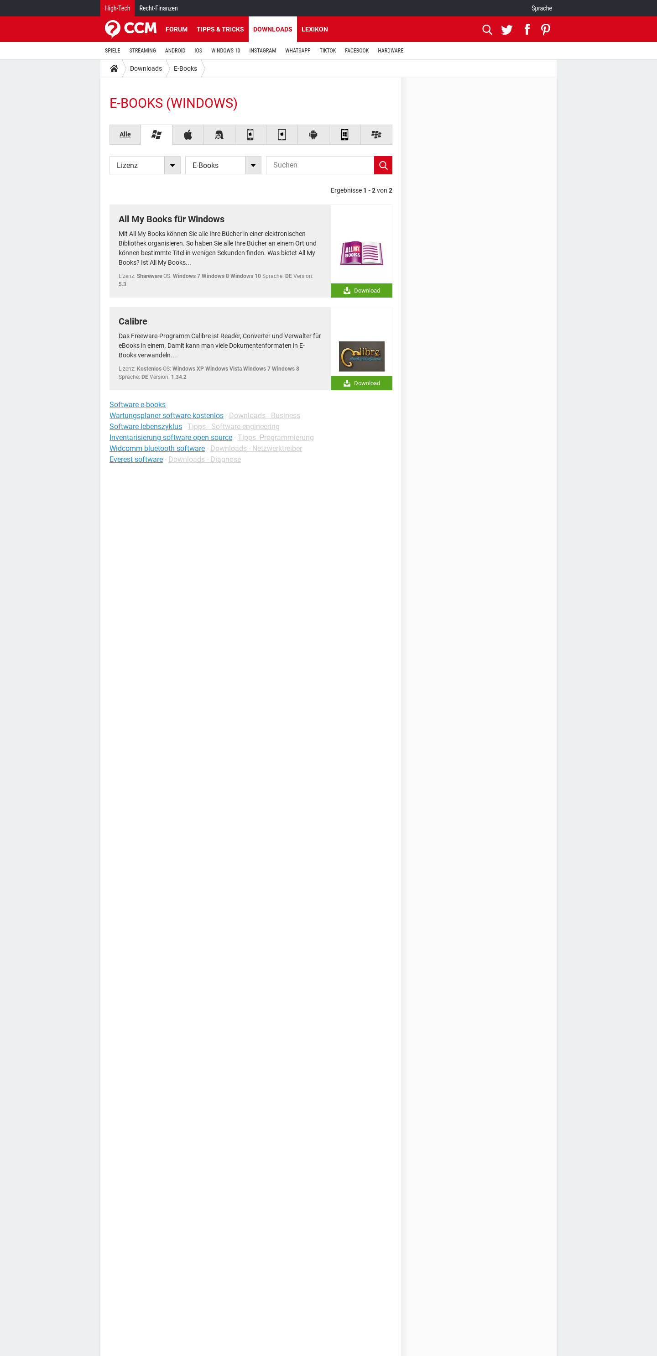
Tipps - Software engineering (234, 426)
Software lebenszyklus (146, 426)
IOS (198, 50)
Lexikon (315, 29)
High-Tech (117, 8)
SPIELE (112, 50)
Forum (177, 29)
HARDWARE (390, 50)
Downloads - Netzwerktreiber (256, 448)
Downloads (272, 29)
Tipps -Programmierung (276, 437)
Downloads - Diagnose (204, 459)
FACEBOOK (357, 50)
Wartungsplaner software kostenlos (167, 415)
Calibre (133, 321)
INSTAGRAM (263, 50)
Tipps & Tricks (220, 29)
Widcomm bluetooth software (157, 448)
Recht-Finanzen (158, 8)
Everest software (136, 459)
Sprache (542, 8)
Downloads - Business (264, 415)
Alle (125, 134)
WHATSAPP (297, 50)
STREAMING (143, 50)
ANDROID (175, 50)
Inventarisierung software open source (171, 437)
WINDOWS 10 (225, 50)
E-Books (185, 68)
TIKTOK (328, 50)
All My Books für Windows (171, 219)
